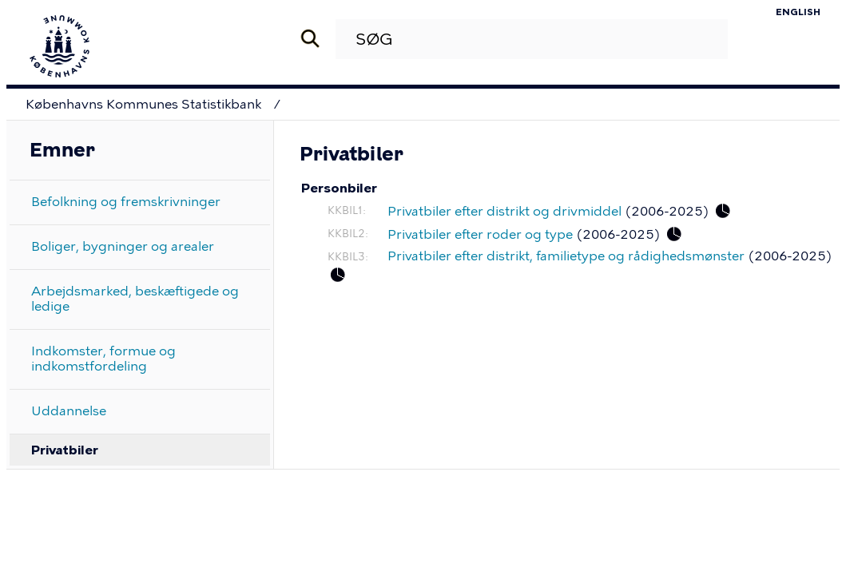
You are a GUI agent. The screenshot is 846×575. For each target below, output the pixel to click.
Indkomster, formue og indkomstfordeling (103, 358)
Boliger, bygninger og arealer (122, 246)
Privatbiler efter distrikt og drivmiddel (504, 211)
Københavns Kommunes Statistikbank (143, 104)
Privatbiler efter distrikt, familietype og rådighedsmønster (566, 256)
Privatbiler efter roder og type (480, 234)
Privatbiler (64, 450)
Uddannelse (68, 410)
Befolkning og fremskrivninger (125, 201)
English (798, 12)
